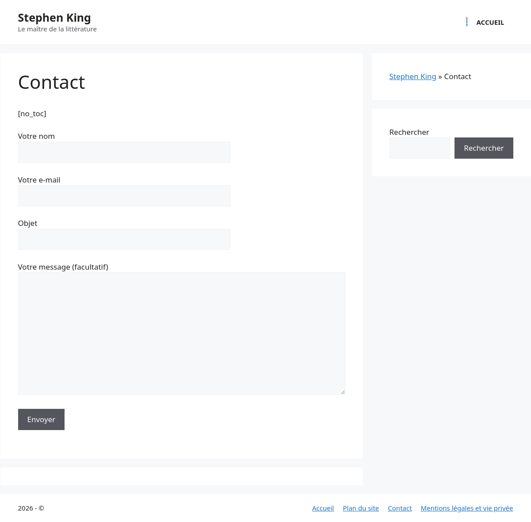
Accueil (490, 22)
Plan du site (361, 507)
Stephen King (54, 17)
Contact (400, 507)
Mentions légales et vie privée (467, 507)
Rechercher (409, 132)
